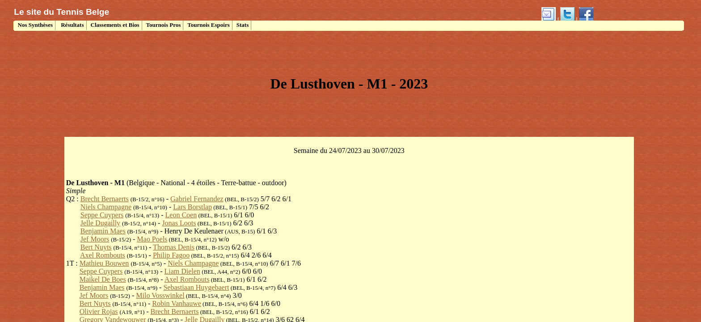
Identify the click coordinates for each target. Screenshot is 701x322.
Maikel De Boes (103, 279)
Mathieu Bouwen (104, 263)
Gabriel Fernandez (197, 199)
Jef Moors (94, 239)
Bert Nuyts (96, 247)
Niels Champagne (105, 207)
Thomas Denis (173, 247)
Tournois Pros (163, 24)
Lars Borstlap (192, 207)
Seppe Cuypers (101, 215)
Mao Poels (152, 239)
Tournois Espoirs (208, 24)
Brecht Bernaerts (104, 199)
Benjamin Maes (103, 231)
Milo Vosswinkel (160, 295)
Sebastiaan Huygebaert (196, 287)
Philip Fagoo (171, 255)
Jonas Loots (179, 223)
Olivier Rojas (99, 311)
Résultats (71, 24)
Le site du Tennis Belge (61, 12)
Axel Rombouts (102, 255)
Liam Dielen (182, 271)
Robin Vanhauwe (176, 303)
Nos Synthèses (34, 24)
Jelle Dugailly (100, 223)
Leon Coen (181, 215)
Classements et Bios (115, 24)
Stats (242, 24)
